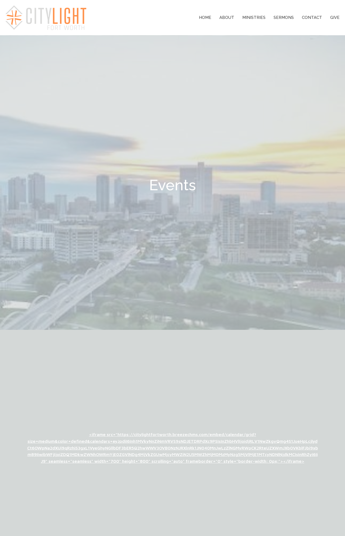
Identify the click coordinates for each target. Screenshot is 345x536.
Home (205, 17)
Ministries (253, 17)
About (226, 17)
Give (335, 17)
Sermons (284, 17)
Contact (312, 17)
